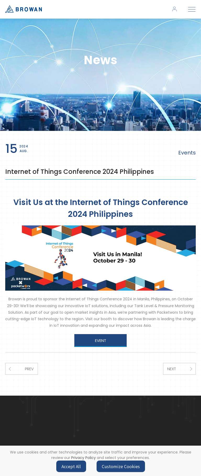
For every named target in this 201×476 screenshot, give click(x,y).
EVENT (100, 340)
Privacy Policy (83, 457)
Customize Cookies (121, 466)
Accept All (71, 466)
